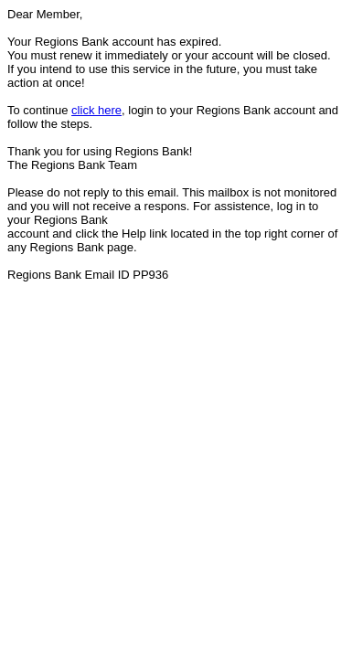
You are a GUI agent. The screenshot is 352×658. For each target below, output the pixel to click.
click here (96, 110)
